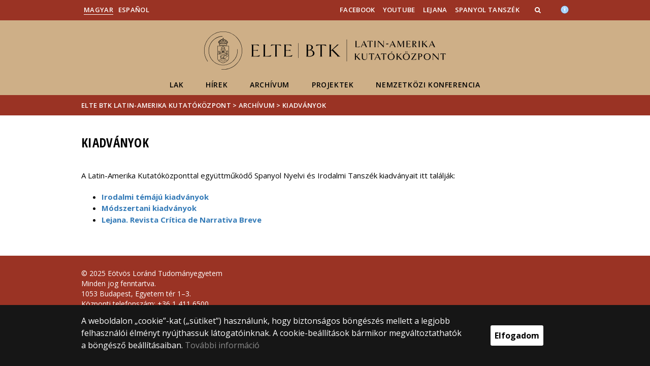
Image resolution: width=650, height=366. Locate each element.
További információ (222, 345)
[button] (539, 9)
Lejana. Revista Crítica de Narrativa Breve (182, 220)
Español (133, 9)
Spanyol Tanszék (487, 9)
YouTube (399, 9)
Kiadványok (304, 105)
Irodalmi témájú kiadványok (155, 197)
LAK (176, 84)
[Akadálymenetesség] (565, 8)
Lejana (435, 9)
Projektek (332, 84)
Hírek (217, 84)
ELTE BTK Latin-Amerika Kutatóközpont (156, 105)
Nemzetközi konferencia (428, 84)
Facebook (357, 9)
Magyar (98, 9)
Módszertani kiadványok (149, 208)
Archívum (269, 84)
